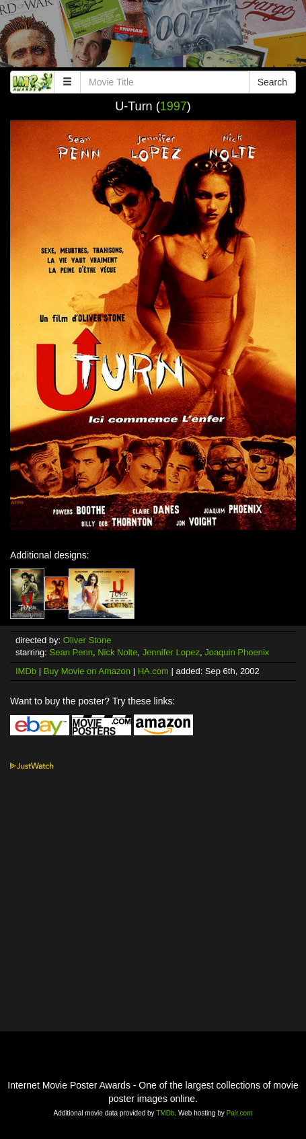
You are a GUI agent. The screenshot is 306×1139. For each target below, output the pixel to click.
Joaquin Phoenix (236, 652)
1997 (173, 106)
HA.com (153, 671)
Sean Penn (71, 652)
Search (272, 82)
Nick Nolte (117, 652)
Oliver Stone (87, 640)
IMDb (25, 671)
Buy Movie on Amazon (87, 671)
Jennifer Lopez (171, 652)
